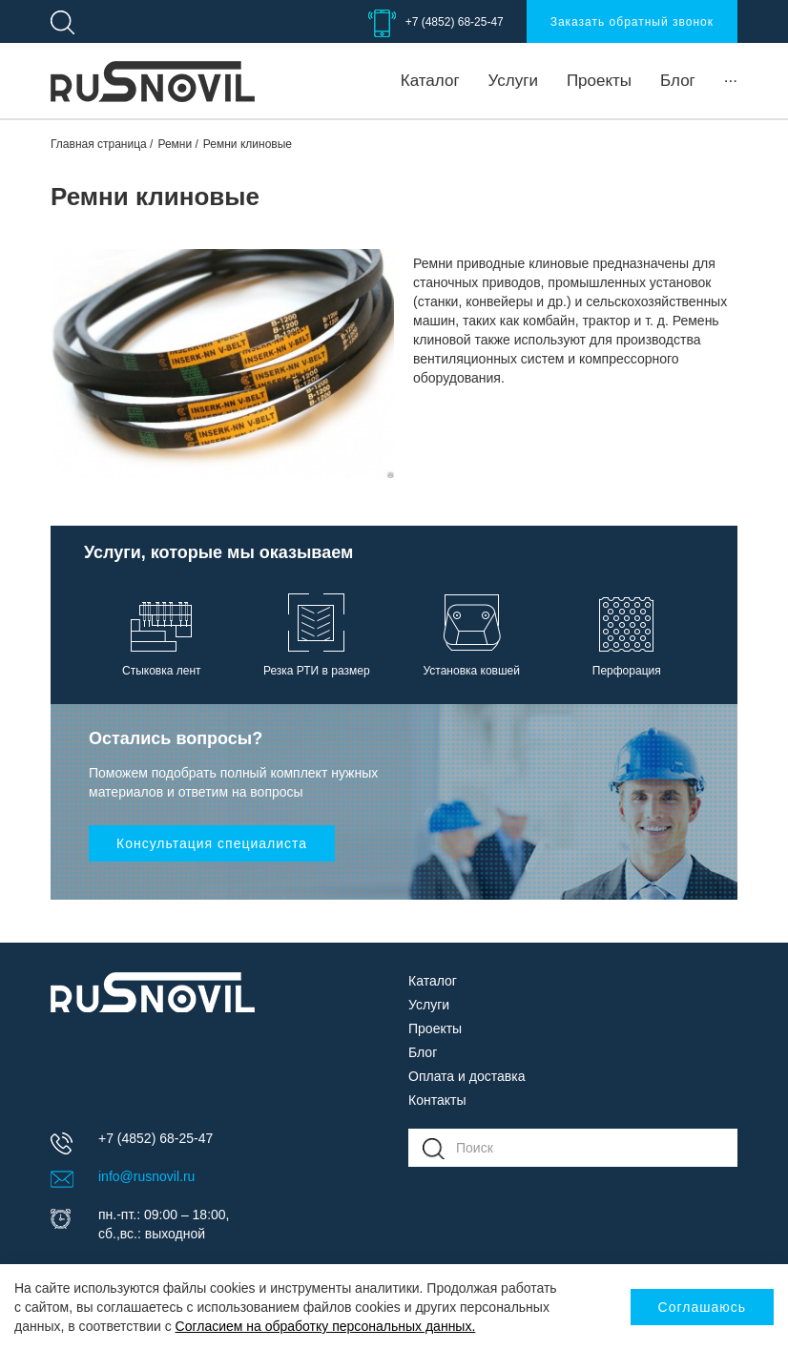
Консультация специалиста (211, 843)
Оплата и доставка (466, 1076)
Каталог (430, 81)
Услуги (513, 81)
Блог (677, 81)
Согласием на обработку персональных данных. (326, 1326)
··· (730, 81)
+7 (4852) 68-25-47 (454, 22)
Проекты (599, 81)
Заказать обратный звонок (632, 22)
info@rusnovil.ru (146, 1176)
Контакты (437, 1100)
